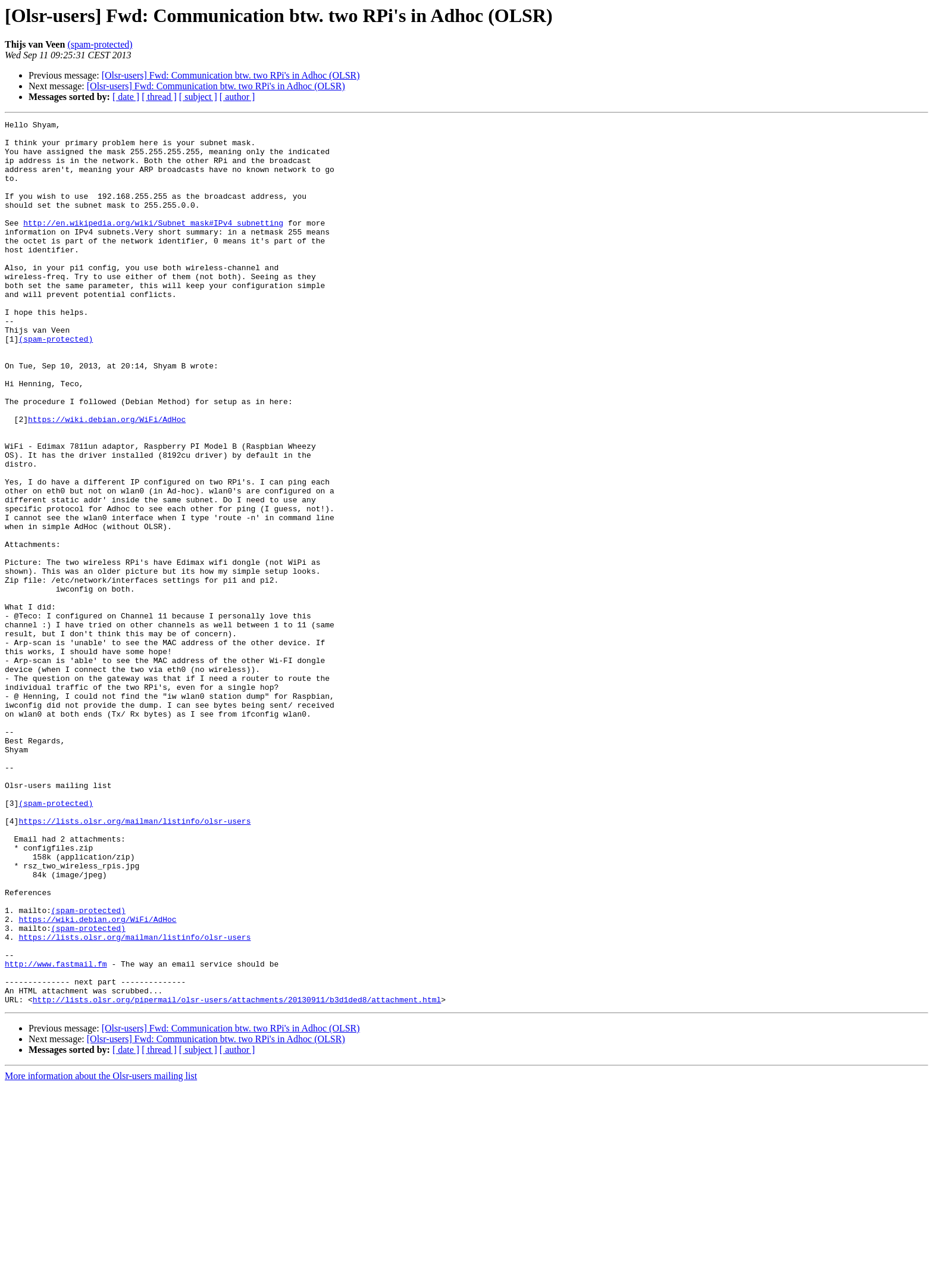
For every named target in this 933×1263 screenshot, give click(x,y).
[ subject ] (198, 97)
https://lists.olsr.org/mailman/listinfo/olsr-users (134, 961)
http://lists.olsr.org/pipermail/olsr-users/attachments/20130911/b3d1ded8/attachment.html (237, 1176)
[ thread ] (159, 97)
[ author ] (237, 97)
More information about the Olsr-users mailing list (101, 1253)
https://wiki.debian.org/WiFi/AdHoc (107, 479)
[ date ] (125, 97)
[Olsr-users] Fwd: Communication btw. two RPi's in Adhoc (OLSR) (231, 75)
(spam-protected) (99, 44)
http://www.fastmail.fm (56, 1133)
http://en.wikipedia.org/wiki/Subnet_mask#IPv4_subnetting (153, 244)
